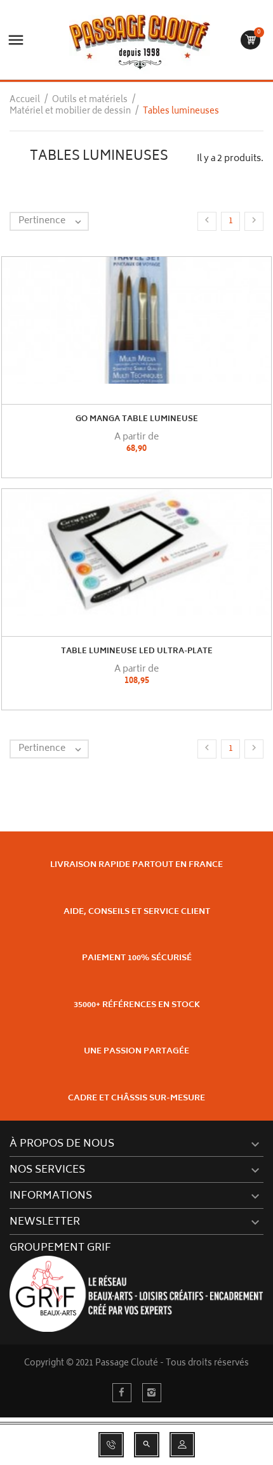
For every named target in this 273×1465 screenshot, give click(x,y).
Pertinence (53, 221)
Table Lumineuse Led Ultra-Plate (137, 651)
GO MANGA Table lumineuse (137, 419)
